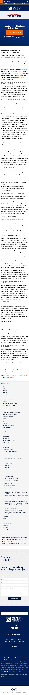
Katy (6, 661)
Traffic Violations (6, 434)
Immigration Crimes (8, 483)
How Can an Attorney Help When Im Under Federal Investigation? (16, 493)
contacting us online (9, 377)
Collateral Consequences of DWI (10, 414)
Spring (9, 661)
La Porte (19, 661)
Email (14, 3)
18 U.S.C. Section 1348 (10, 172)
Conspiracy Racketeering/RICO (11, 480)
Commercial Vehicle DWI (8, 399)
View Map (14, 651)
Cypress (3, 661)
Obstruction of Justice (8, 487)
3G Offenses (5, 518)
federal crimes (23, 69)
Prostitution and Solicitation (9, 440)
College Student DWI (7, 407)
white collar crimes (11, 101)
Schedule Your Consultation (14, 32)
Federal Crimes (6, 447)
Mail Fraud (7, 471)
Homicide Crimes (6, 438)
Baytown (9, 663)
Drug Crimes (5, 431)
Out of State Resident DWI (9, 405)
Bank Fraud (7, 465)
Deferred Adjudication (7, 523)
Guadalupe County (5, 667)
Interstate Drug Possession (11, 451)
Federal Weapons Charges (9, 485)
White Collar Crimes (7, 442)
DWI (3, 386)
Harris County (15, 663)
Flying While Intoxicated (8, 427)
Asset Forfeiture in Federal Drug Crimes (13, 458)
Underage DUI (6, 410)
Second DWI (5, 390)
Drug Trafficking (8, 453)
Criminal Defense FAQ (7, 531)
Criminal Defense (5, 430)
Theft (4, 445)
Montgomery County (23, 667)
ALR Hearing (5, 418)
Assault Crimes (6, 436)
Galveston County (22, 665)
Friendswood (4, 663)
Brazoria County (5, 665)
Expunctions (5, 525)
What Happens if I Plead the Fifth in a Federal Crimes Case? (16, 496)
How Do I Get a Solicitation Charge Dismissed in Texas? (14, 539)
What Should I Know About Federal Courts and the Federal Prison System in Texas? (16, 507)
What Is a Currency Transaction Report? (13, 510)
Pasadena (14, 661)
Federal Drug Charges (8, 449)
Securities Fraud (8, 469)
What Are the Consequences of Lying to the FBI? (15, 499)
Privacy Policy (5, 692)
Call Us (5, 3)
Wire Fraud (7, 467)
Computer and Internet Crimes (11, 478)
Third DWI (5, 392)
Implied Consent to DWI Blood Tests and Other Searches (14, 537)
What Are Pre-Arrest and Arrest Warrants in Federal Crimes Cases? (16, 513)
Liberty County (13, 667)
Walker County (4, 669)
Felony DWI (5, 396)
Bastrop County (23, 663)
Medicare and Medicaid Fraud (11, 474)
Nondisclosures (6, 527)
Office (24, 3)
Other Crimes (5, 516)
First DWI (5, 388)
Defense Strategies (7, 529)
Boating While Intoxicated (8, 425)
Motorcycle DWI (6, 401)
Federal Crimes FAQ (8, 490)
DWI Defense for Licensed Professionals (11, 412)
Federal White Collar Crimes (10, 460)
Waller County (11, 669)
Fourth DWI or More (7, 394)
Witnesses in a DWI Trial (7, 541)
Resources (18, 692)
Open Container (6, 421)
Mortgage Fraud (8, 463)
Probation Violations (7, 520)
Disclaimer (12, 692)
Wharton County (21, 669)
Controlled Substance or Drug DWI (10, 403)
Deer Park (24, 661)
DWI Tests (5, 423)
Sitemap (24, 692)
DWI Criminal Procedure (8, 416)
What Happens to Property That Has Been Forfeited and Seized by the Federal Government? (16, 504)
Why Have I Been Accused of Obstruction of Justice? (16, 501)
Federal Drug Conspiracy (10, 455)
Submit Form (14, 598)
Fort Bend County (13, 665)
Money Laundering (9, 476)
